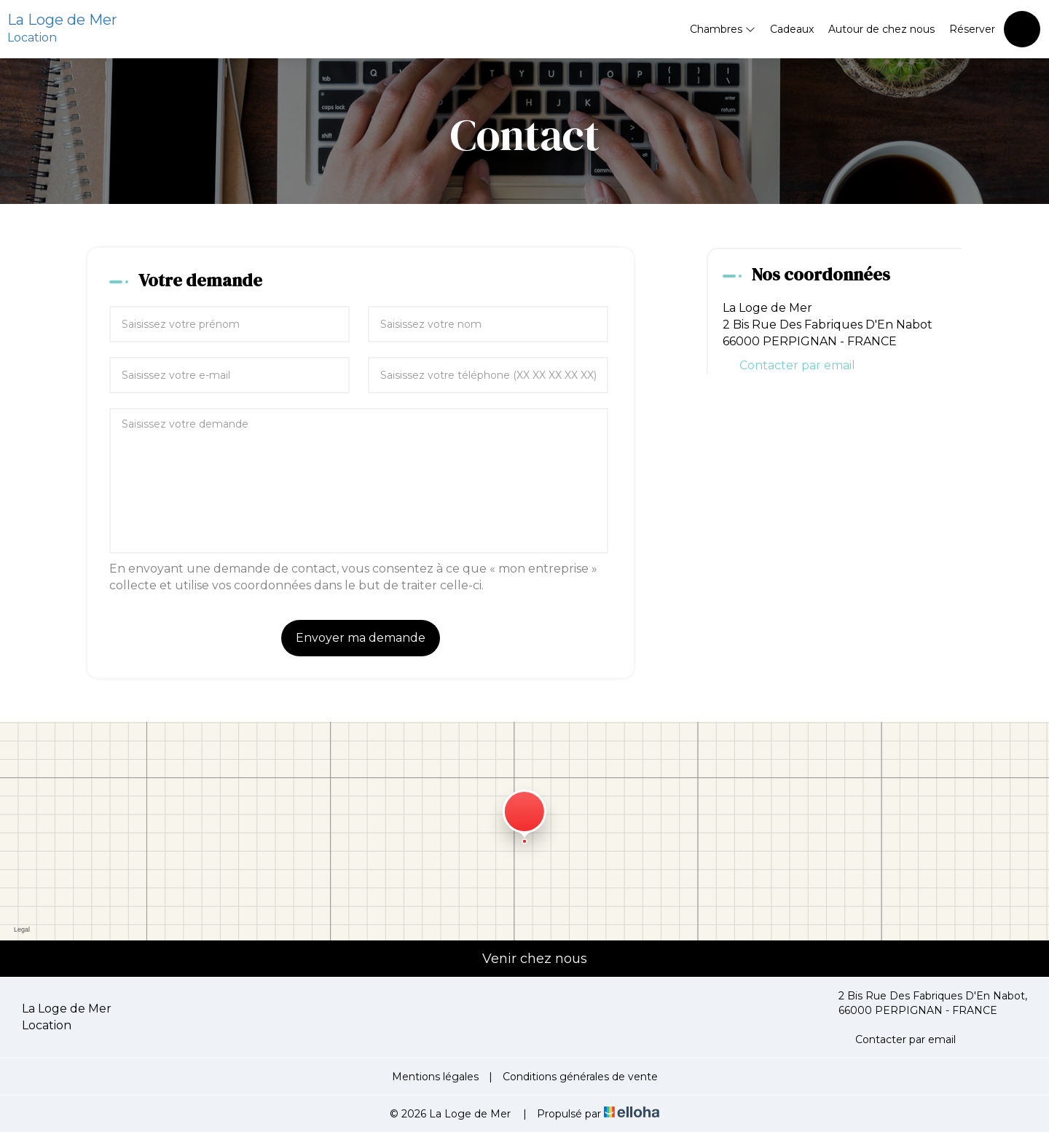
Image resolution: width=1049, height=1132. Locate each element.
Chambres (722, 29)
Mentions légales (435, 1076)
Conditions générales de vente (580, 1076)
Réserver (972, 29)
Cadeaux (792, 29)
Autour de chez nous (881, 29)
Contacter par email (797, 365)
